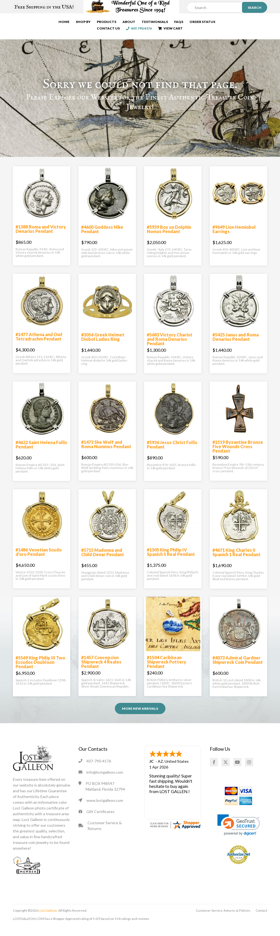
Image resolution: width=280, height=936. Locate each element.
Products (102, 23)
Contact (261, 919)
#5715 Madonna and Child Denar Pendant (102, 561)
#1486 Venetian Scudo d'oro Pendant (39, 561)
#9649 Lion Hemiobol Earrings (234, 238)
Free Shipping (44, 7)
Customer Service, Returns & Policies (223, 919)
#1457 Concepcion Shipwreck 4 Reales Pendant (101, 671)
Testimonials (150, 23)
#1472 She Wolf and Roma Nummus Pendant (106, 453)
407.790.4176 (259, 23)
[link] (239, 834)
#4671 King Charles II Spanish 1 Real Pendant (236, 561)
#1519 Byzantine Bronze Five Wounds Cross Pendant (237, 455)
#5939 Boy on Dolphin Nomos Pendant (169, 238)
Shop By (78, 23)
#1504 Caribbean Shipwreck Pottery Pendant (166, 671)
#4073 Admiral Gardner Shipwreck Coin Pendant (237, 669)
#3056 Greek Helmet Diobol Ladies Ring (102, 346)
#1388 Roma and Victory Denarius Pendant (41, 238)
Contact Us (228, 23)
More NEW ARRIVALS (140, 717)
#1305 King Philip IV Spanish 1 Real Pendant (171, 561)
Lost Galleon (47, 919)
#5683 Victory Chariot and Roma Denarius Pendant (169, 348)
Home (59, 23)
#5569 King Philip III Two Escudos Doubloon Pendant (40, 671)
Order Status (198, 23)
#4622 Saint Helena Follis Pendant (41, 453)
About (124, 23)
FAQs (174, 23)
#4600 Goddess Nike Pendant (102, 238)
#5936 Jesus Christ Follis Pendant (172, 453)
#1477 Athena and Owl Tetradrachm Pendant (39, 345)
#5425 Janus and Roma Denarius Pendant (235, 346)
